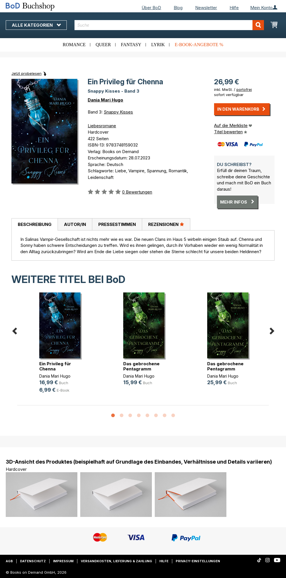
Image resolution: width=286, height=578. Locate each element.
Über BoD (151, 7)
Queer (103, 44)
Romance (74, 44)
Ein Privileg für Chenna (55, 366)
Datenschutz (33, 561)
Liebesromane (102, 125)
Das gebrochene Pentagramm (141, 366)
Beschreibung (35, 224)
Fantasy (131, 44)
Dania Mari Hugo (105, 100)
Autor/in (75, 224)
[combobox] (169, 25)
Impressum (63, 561)
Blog (178, 7)
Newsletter (206, 7)
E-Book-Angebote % (199, 44)
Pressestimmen (117, 224)
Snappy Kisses (118, 112)
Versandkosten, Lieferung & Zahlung (116, 561)
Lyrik (158, 44)
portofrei (244, 89)
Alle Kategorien (36, 25)
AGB (9, 561)
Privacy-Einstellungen (198, 561)
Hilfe (234, 7)
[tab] (34, 224)
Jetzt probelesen (26, 73)
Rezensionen (166, 224)
